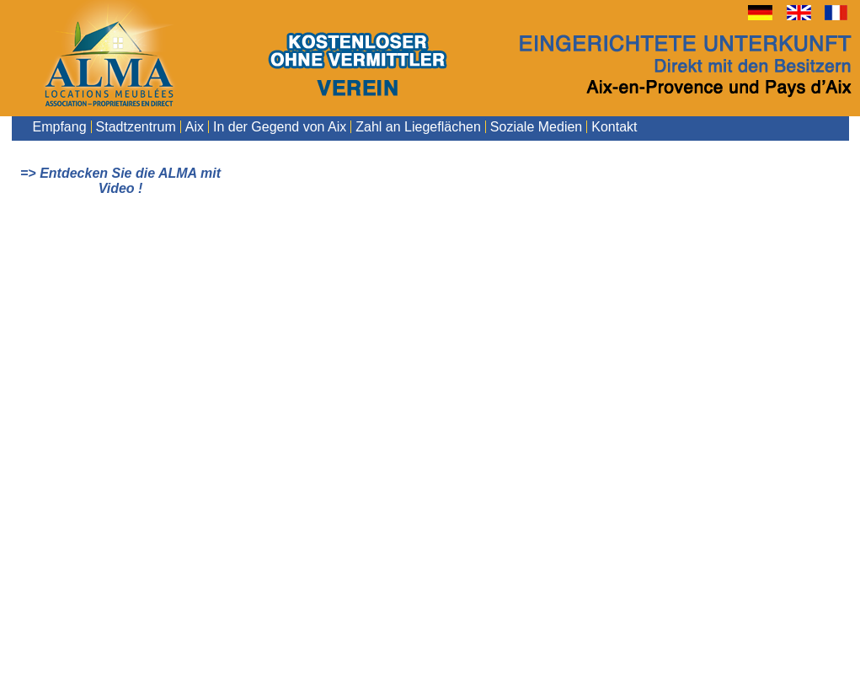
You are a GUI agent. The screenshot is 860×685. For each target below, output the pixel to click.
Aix (194, 127)
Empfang (60, 127)
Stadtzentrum (136, 127)
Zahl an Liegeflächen (418, 127)
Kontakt (614, 127)
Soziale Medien (536, 127)
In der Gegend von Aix (279, 127)
